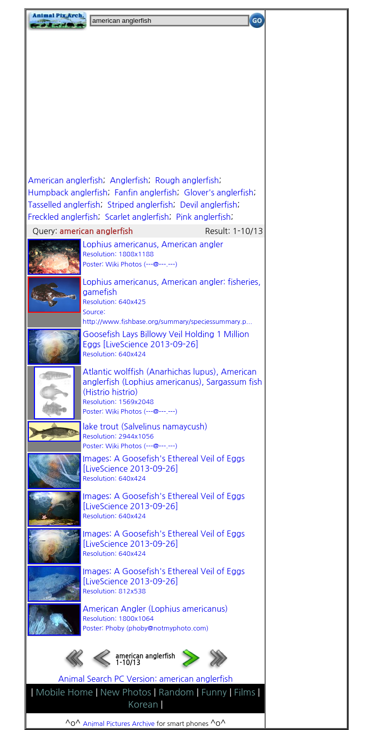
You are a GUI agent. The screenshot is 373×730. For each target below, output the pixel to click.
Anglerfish (129, 180)
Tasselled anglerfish (64, 205)
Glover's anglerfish (218, 192)
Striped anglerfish (140, 205)
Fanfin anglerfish (146, 192)
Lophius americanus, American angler (153, 254)
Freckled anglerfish (63, 217)
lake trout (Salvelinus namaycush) (145, 436)
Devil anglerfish (208, 205)
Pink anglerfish (203, 217)
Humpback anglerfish (67, 192)
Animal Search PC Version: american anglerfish (145, 679)
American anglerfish (65, 180)
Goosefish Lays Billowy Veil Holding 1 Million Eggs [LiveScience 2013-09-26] (166, 343)
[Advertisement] (145, 101)
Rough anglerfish (187, 180)
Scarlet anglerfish (137, 217)
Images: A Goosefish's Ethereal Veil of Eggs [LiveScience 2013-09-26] (164, 468)
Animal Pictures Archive (119, 723)
